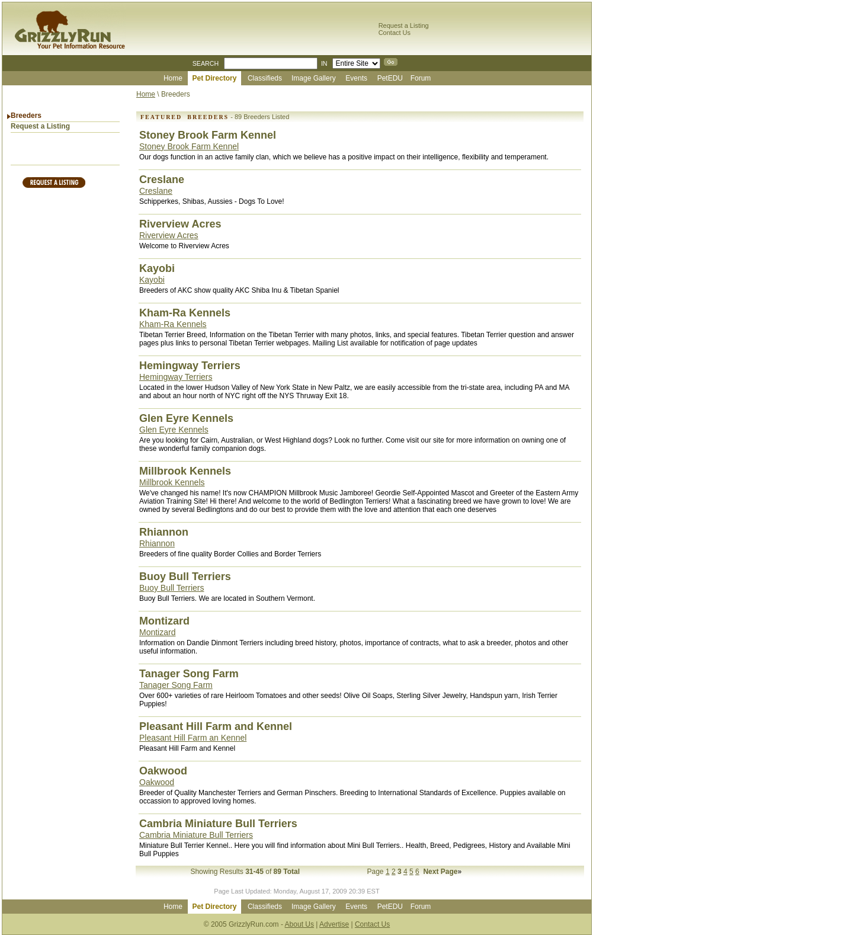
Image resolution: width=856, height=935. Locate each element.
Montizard (157, 632)
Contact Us (395, 32)
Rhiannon (157, 543)
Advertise (334, 924)
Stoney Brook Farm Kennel (189, 146)
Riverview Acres (168, 235)
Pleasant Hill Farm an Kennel (192, 737)
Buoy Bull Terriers (171, 588)
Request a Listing (404, 25)
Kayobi (152, 279)
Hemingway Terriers (175, 377)
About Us (299, 924)
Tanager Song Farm (176, 685)
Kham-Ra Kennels (173, 324)
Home (145, 94)
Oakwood (156, 782)
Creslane (155, 191)
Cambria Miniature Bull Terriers (196, 835)
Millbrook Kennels (172, 482)
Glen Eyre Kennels (174, 429)
